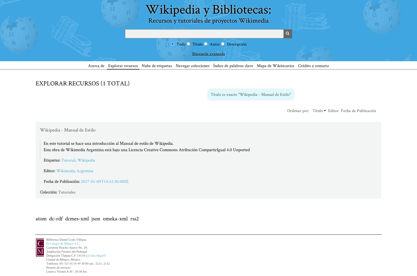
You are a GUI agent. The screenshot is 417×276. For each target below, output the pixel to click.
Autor (215, 44)
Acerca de (96, 65)
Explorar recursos (123, 65)
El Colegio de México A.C (62, 243)
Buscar (287, 33)
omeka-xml (115, 218)
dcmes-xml (77, 218)
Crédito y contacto (313, 65)
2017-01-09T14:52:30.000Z (104, 181)
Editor (333, 110)
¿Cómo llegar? (96, 255)
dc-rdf (55, 218)
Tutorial (68, 160)
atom (41, 218)
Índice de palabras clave (233, 65)
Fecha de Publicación (358, 110)
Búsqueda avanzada (208, 53)
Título (198, 44)
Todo (181, 44)
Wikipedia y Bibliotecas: (208, 12)
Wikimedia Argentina (74, 171)
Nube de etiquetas (157, 65)
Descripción (237, 44)
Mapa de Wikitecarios (275, 65)
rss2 (134, 218)
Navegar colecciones (193, 65)
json (95, 218)
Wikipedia (86, 160)
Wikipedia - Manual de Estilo (67, 130)
